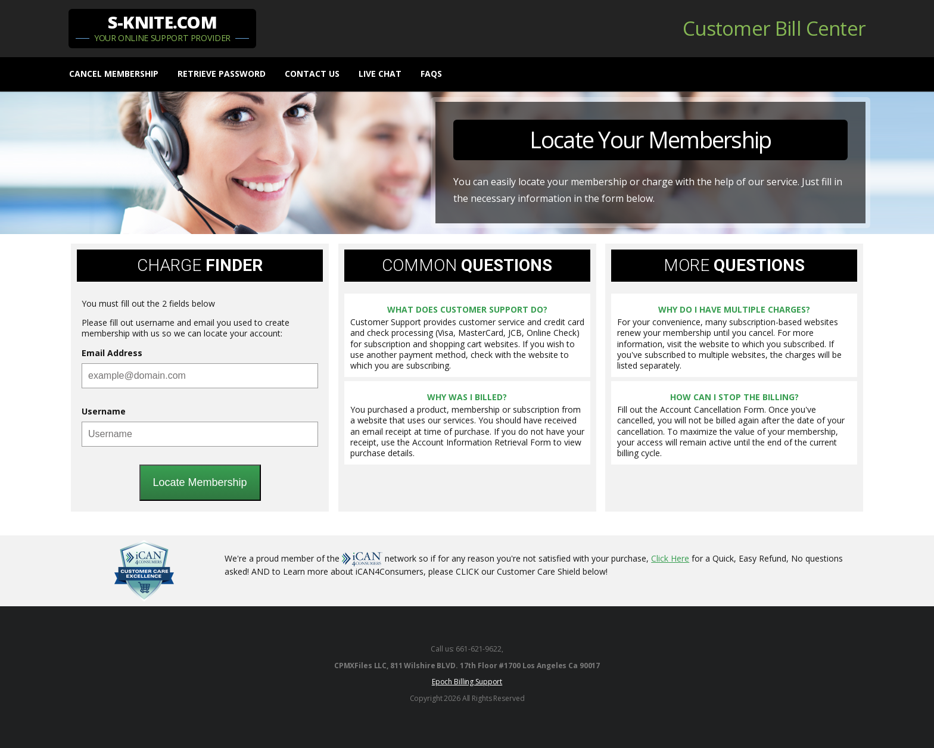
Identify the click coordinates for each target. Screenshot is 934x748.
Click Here (670, 558)
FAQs (431, 73)
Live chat (380, 73)
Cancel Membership (113, 73)
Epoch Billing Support (467, 682)
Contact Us (312, 73)
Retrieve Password (222, 73)
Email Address (112, 353)
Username (104, 411)
